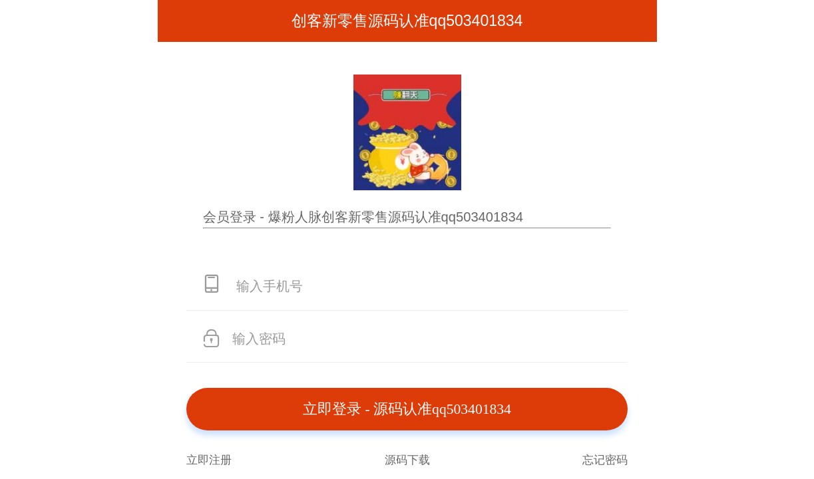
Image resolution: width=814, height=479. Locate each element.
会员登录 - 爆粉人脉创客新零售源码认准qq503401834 (363, 217)
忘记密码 (605, 459)
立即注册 (209, 459)
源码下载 (407, 459)
